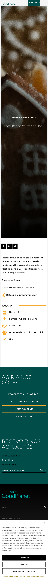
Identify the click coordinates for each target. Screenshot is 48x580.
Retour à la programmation (19, 295)
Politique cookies (10, 577)
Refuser (24, 564)
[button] (44, 523)
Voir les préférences (24, 571)
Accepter (24, 558)
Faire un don (34, 3)
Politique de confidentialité (32, 577)
